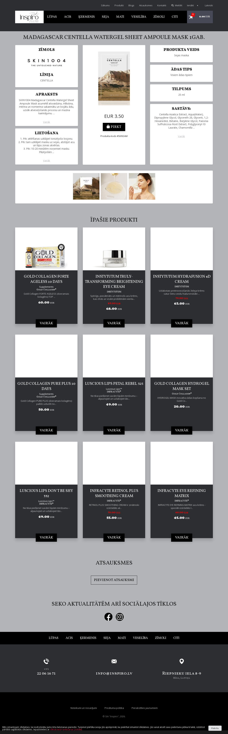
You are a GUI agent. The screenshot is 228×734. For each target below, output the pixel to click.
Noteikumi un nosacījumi (84, 708)
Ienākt (190, 5)
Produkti (119, 5)
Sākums (105, 5)
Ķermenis (86, 17)
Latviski (207, 5)
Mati (120, 17)
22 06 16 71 (46, 673)
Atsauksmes (145, 5)
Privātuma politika (114, 708)
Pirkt (114, 126)
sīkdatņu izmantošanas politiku (66, 729)
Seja (105, 17)
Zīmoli (159, 17)
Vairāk (46, 122)
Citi (175, 17)
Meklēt (176, 5)
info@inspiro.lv (114, 673)
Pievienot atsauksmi (114, 580)
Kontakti (161, 5)
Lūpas (52, 17)
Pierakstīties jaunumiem (145, 708)
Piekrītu (215, 728)
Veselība (138, 17)
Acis (67, 17)
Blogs (131, 5)
